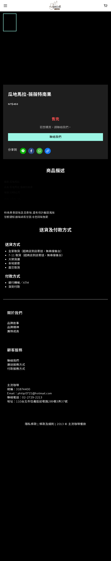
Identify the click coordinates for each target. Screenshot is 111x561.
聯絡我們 (55, 137)
